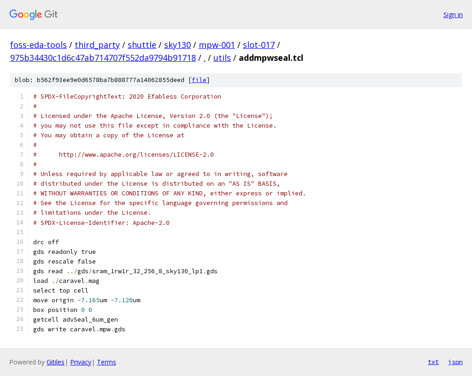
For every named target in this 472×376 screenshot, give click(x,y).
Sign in (453, 14)
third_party (97, 44)
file (199, 80)
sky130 (177, 44)
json (455, 362)
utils (222, 57)
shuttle (142, 44)
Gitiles (56, 362)
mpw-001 (217, 44)
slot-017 (259, 44)
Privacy (80, 362)
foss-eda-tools (38, 44)
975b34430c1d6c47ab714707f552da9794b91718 (103, 57)
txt (433, 362)
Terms (106, 362)
